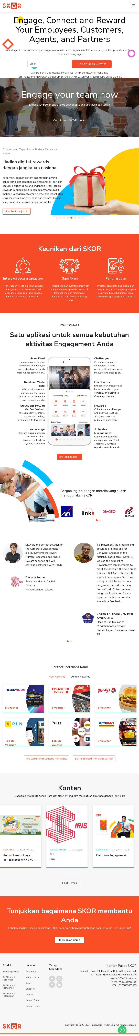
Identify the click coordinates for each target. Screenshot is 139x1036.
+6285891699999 (126, 1001)
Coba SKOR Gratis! (92, 64)
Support (30, 1005)
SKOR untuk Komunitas (9, 1003)
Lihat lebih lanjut (16, 211)
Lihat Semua (69, 883)
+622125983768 (127, 998)
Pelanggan (31, 988)
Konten (29, 999)
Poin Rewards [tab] (62, 676)
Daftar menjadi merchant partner (84, 759)
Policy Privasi (33, 1022)
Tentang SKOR (11, 988)
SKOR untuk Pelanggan (9, 1011)
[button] (57, 218)
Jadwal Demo (33, 1017)
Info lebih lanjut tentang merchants (55, 759)
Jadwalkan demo (69, 940)
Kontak (29, 1011)
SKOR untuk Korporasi (9, 995)
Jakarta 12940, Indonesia (123, 994)
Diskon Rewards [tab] (76, 676)
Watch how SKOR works (69, 120)
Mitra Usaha (32, 994)
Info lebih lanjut (69, 457)
